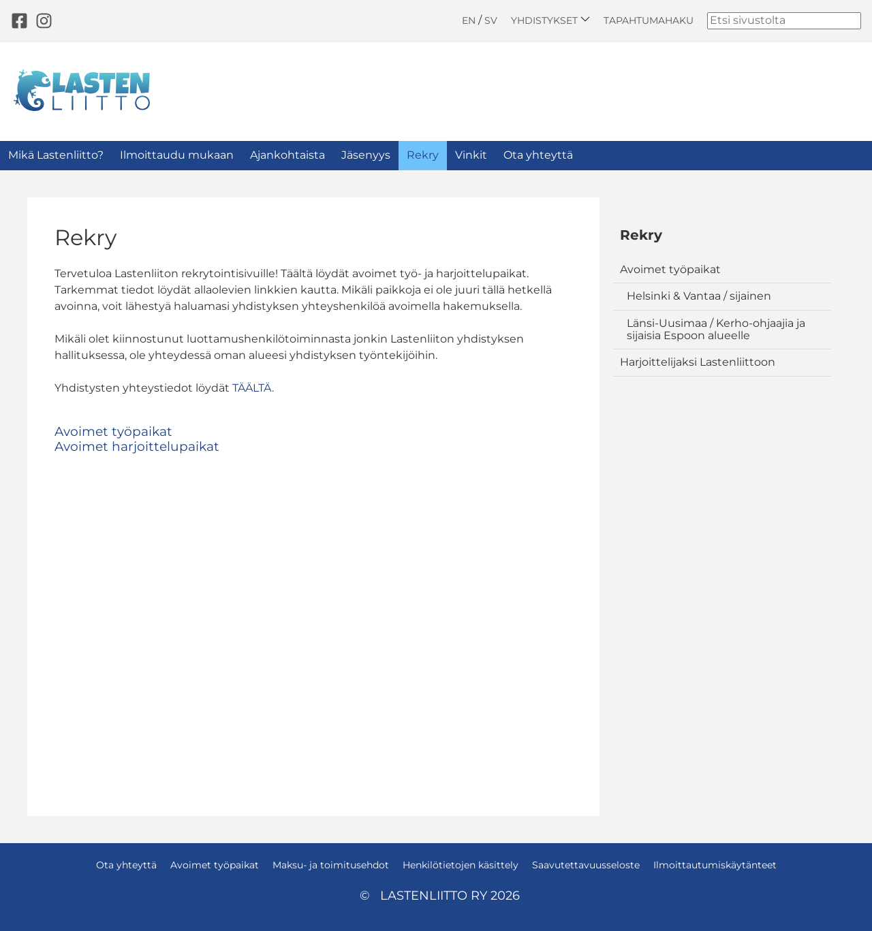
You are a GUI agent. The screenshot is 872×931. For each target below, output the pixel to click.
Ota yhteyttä (538, 154)
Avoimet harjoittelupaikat (136, 446)
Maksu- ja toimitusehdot (330, 864)
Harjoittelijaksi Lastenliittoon (697, 362)
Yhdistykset (550, 20)
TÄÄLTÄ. (253, 387)
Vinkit (471, 154)
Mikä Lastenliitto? (56, 154)
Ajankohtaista (287, 154)
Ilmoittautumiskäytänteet (715, 864)
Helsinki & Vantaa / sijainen (699, 295)
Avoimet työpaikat (670, 269)
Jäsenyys (365, 154)
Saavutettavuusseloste (586, 864)
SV (490, 20)
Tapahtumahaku (649, 20)
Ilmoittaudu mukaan (177, 154)
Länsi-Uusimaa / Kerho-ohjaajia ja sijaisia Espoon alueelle (716, 329)
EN (469, 20)
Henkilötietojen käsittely (460, 864)
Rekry (423, 154)
